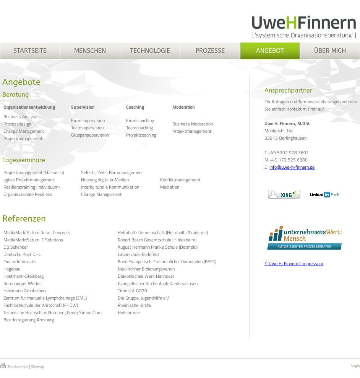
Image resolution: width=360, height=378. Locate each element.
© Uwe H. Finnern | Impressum (293, 263)
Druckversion (14, 366)
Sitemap (37, 367)
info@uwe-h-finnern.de (292, 167)
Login (355, 365)
